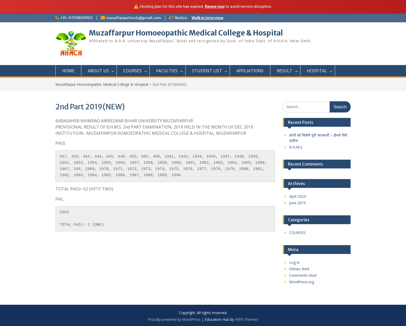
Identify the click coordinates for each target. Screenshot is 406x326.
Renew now (215, 6)
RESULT (284, 71)
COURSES (132, 71)
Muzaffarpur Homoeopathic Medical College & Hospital (186, 33)
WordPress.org (301, 281)
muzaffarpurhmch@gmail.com (133, 18)
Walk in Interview (207, 18)
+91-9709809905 (76, 18)
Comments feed (302, 275)
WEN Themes (246, 319)
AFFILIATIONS (250, 71)
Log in (294, 262)
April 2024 (297, 196)
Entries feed (299, 268)
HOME (68, 71)
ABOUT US (98, 71)
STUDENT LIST (207, 71)
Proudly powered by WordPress (174, 319)
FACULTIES (167, 71)
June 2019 (297, 202)
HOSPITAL (317, 71)
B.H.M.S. (296, 147)
